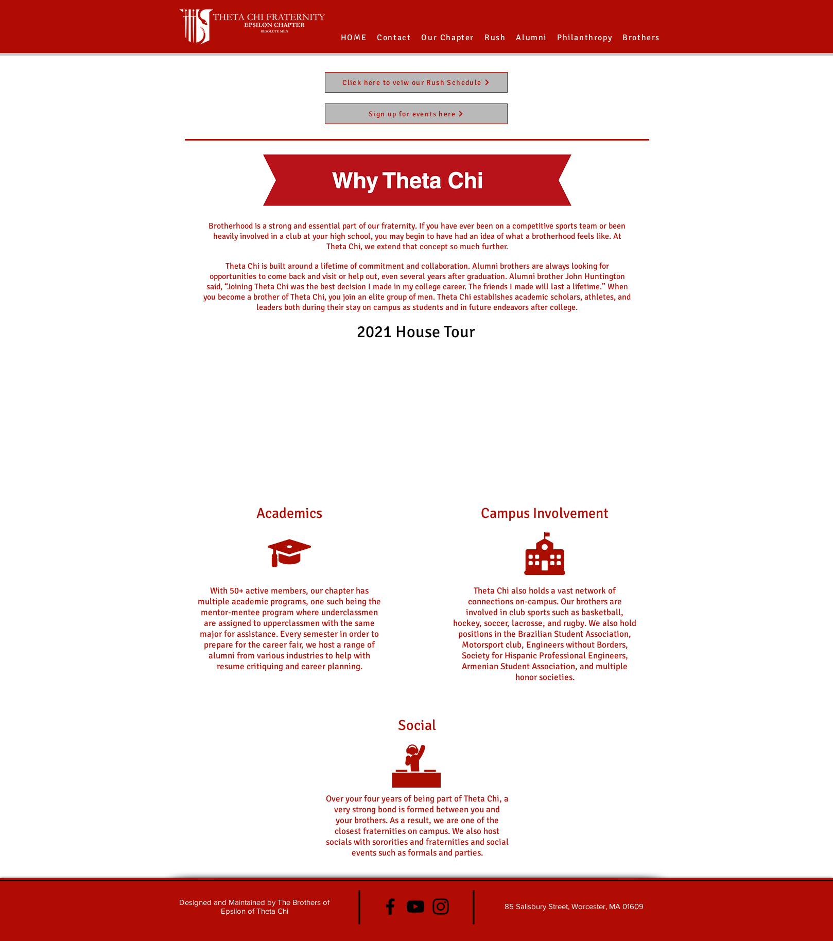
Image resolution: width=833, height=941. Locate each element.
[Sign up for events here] (416, 113)
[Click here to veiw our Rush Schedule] (416, 82)
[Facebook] (390, 906)
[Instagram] (441, 906)
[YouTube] (415, 906)
